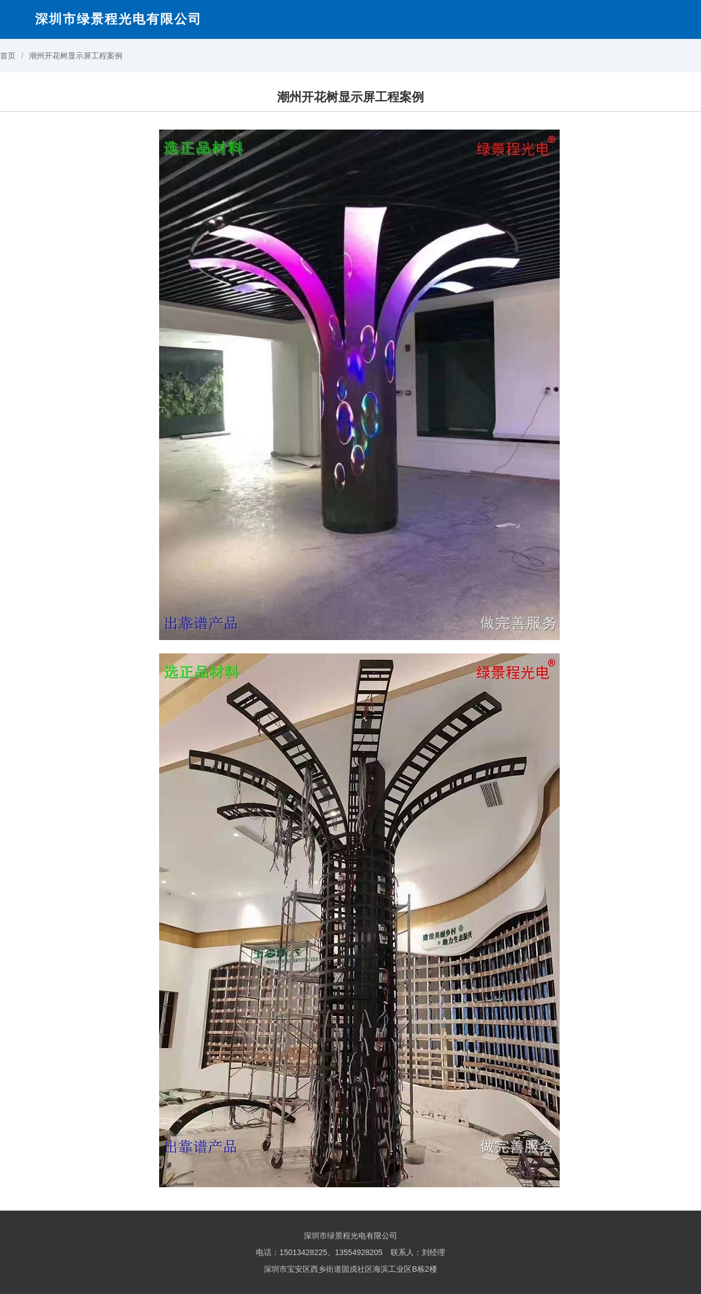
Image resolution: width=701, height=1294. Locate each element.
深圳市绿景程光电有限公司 (118, 19)
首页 (8, 55)
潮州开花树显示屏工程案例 (75, 55)
